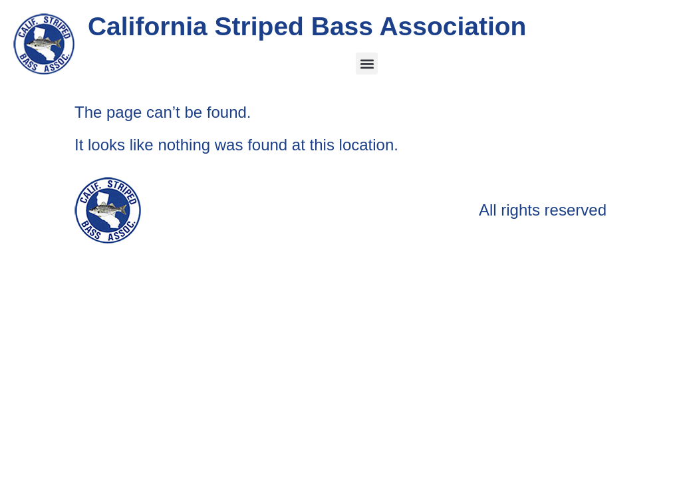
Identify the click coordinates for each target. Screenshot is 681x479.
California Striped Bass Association (307, 26)
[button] (367, 64)
